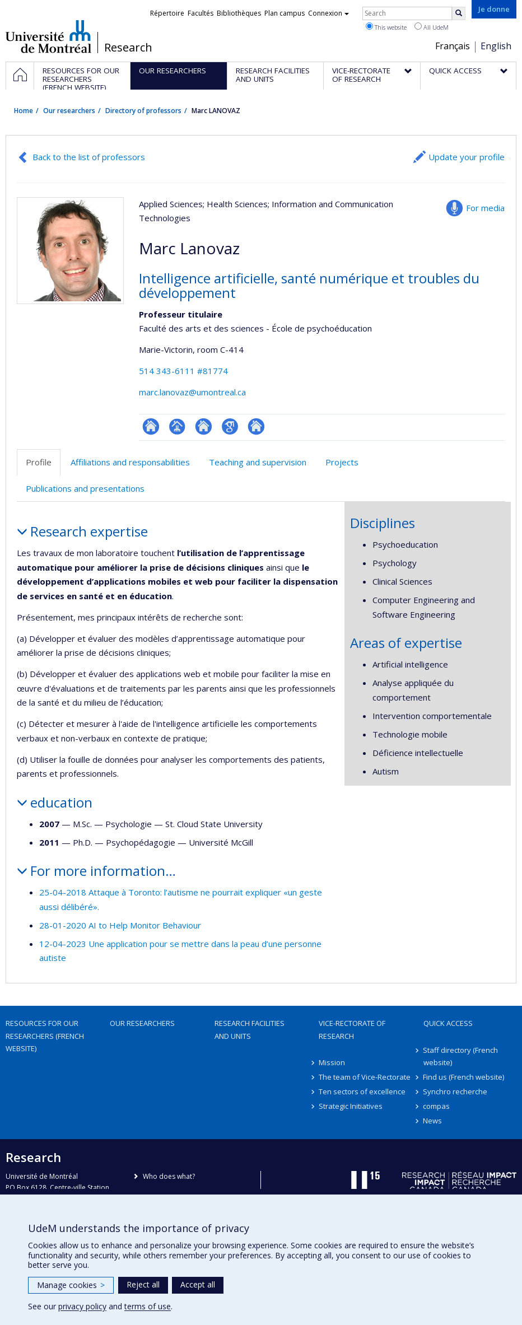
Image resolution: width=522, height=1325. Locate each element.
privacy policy (82, 1306)
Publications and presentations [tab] (85, 488)
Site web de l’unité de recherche (203, 426)
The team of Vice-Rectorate (365, 1077)
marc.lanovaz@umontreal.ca (192, 392)
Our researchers (69, 110)
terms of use (147, 1306)
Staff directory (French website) (460, 1056)
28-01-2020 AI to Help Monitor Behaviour (120, 925)
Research (128, 47)
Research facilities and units (250, 1029)
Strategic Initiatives (351, 1106)
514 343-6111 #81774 (183, 370)
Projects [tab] (341, 462)
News (432, 1121)
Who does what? (169, 1176)
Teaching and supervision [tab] (257, 462)
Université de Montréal (48, 36)
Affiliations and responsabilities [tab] (130, 462)
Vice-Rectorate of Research (352, 1029)
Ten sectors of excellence (362, 1091)
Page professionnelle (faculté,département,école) (177, 426)
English (496, 46)
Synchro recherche (455, 1091)
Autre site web (256, 426)
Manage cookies (71, 1285)
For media (485, 207)
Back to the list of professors (88, 156)
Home (23, 110)
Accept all (197, 1284)
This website (386, 26)
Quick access (448, 1023)
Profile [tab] (39, 462)
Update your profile (466, 156)
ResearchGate (151, 426)
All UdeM (431, 26)
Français (452, 46)
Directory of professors (143, 110)
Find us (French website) (464, 1077)
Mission (332, 1062)
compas (436, 1106)
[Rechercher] (458, 13)
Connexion (328, 13)
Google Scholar (230, 426)
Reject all (143, 1284)
